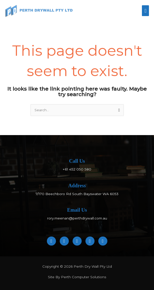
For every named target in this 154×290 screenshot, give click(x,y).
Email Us (77, 210)
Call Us (77, 161)
